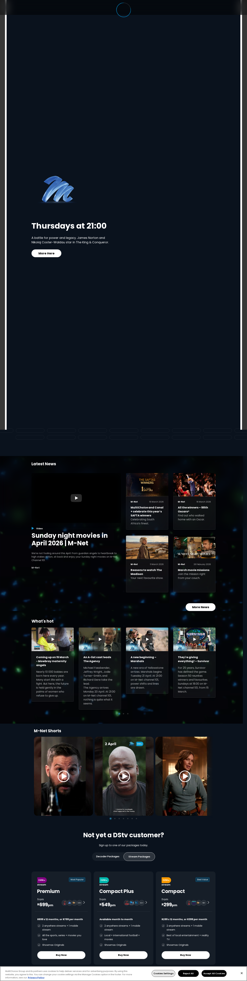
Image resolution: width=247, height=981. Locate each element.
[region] (123, 973)
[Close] (241, 973)
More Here (46, 253)
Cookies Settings (163, 973)
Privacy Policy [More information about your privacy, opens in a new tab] (36, 977)
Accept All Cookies (214, 973)
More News (200, 607)
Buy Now (61, 955)
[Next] (209, 776)
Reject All (188, 973)
